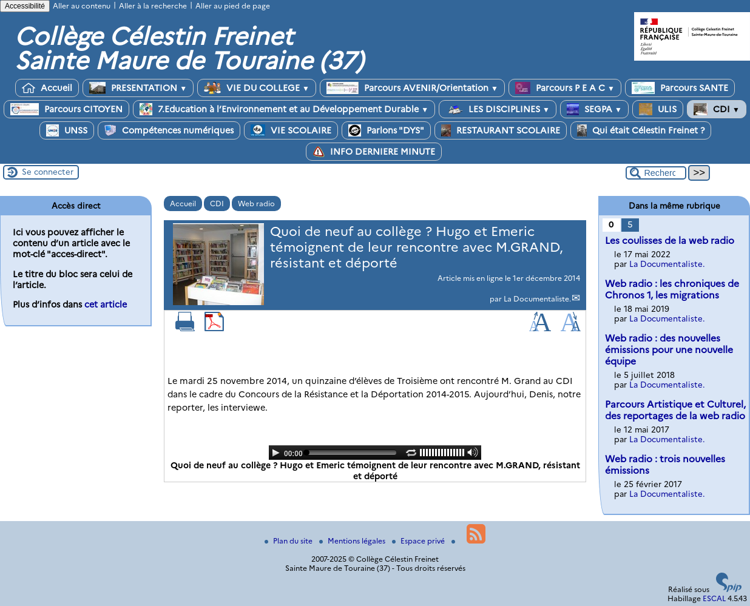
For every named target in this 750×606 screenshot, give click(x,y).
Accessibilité (25, 6)
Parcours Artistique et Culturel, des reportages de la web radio (675, 410)
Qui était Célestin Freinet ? (640, 130)
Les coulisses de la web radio (669, 240)
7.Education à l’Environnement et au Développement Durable (284, 109)
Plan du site (289, 540)
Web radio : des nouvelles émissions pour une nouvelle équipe (669, 349)
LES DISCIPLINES (497, 109)
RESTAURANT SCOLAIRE (500, 130)
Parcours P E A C (565, 88)
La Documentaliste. (537, 298)
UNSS (66, 130)
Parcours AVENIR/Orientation (412, 88)
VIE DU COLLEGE (256, 88)
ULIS (658, 109)
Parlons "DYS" (386, 130)
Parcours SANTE (680, 88)
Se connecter (47, 172)
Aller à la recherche (153, 5)
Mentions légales (353, 540)
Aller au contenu (81, 5)
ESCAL (714, 598)
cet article (105, 304)
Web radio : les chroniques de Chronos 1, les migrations (672, 289)
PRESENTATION (138, 88)
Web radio (256, 203)
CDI (717, 109)
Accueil (47, 88)
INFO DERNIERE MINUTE (373, 152)
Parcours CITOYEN (66, 109)
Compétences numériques (169, 130)
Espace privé (419, 540)
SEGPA (594, 109)
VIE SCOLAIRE (291, 130)
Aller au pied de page (232, 5)
